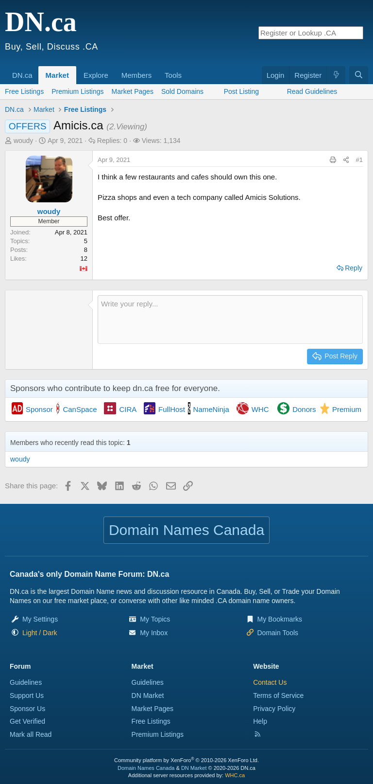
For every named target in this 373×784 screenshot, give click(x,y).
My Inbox (154, 633)
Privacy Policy (274, 709)
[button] (36, 70)
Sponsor (39, 409)
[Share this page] (346, 160)
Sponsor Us (27, 709)
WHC (260, 409)
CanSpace (80, 409)
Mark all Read (30, 734)
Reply (353, 268)
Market (57, 75)
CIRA (127, 409)
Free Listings (24, 91)
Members (136, 75)
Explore (96, 75)
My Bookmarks (280, 619)
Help (260, 721)
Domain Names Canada (146, 768)
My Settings (40, 619)
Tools (173, 75)
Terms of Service (278, 695)
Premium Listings (77, 91)
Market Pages (132, 91)
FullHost (171, 409)
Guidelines (26, 682)
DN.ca (22, 75)
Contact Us (270, 682)
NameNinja (211, 409)
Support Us (27, 695)
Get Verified (27, 721)
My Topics (155, 619)
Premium (346, 409)
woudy (23, 140)
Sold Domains (182, 91)
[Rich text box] (230, 319)
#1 (359, 159)
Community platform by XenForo (186, 760)
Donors (304, 409)
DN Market (148, 695)
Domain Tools (278, 633)
